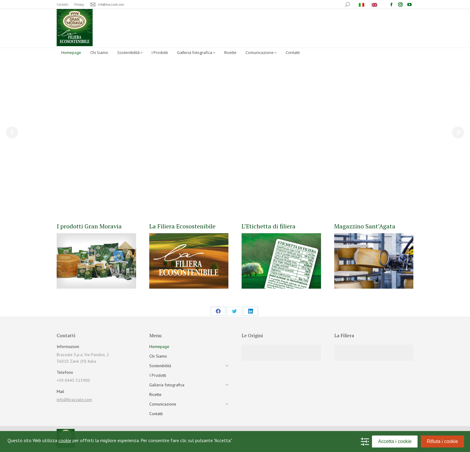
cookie (64, 440)
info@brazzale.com (74, 399)
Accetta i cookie (395, 441)
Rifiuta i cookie (442, 441)
